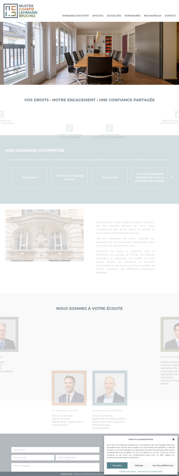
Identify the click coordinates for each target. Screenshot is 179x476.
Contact (170, 15)
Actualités (114, 15)
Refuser (139, 465)
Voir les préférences (162, 465)
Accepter (117, 465)
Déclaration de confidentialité (150, 471)
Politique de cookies (127, 471)
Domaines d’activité (75, 15)
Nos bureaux (152, 15)
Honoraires (133, 15)
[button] (173, 439)
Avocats (97, 15)
